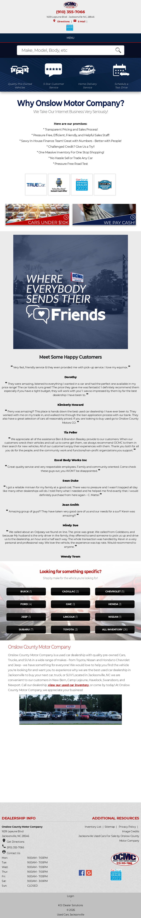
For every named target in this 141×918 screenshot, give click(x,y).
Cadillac (68, 591)
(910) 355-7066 (70, 11)
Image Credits (130, 831)
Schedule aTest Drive (121, 85)
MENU (70, 37)
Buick (24, 591)
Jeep (24, 616)
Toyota (68, 629)
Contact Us (13, 853)
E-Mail (79, 21)
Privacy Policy (127, 826)
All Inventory (112, 629)
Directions (61, 21)
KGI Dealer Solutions (70, 905)
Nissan (113, 616)
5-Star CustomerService (53, 85)
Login (70, 896)
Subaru (24, 629)
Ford (24, 604)
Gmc (69, 604)
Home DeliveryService (87, 85)
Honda (113, 604)
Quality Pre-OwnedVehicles (20, 85)
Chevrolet (113, 591)
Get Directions (15, 841)
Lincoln (69, 616)
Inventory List (93, 826)
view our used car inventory (68, 685)
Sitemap (110, 826)
